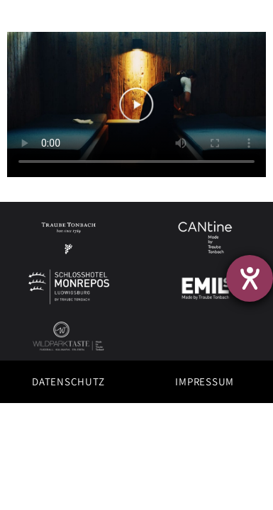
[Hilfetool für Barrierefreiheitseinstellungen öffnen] (249, 278)
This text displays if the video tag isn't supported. (136, 104)
